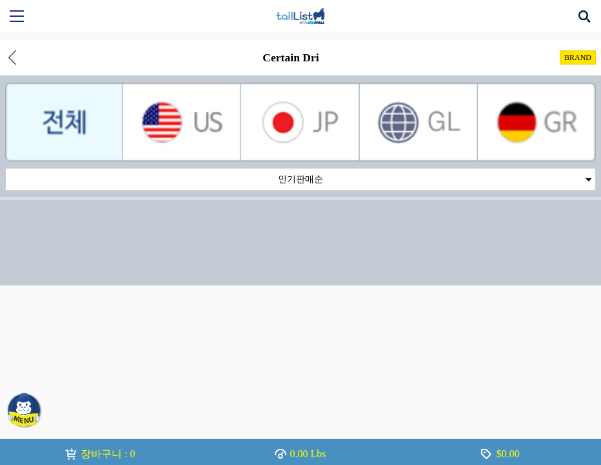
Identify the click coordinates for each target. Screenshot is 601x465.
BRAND (577, 57)
